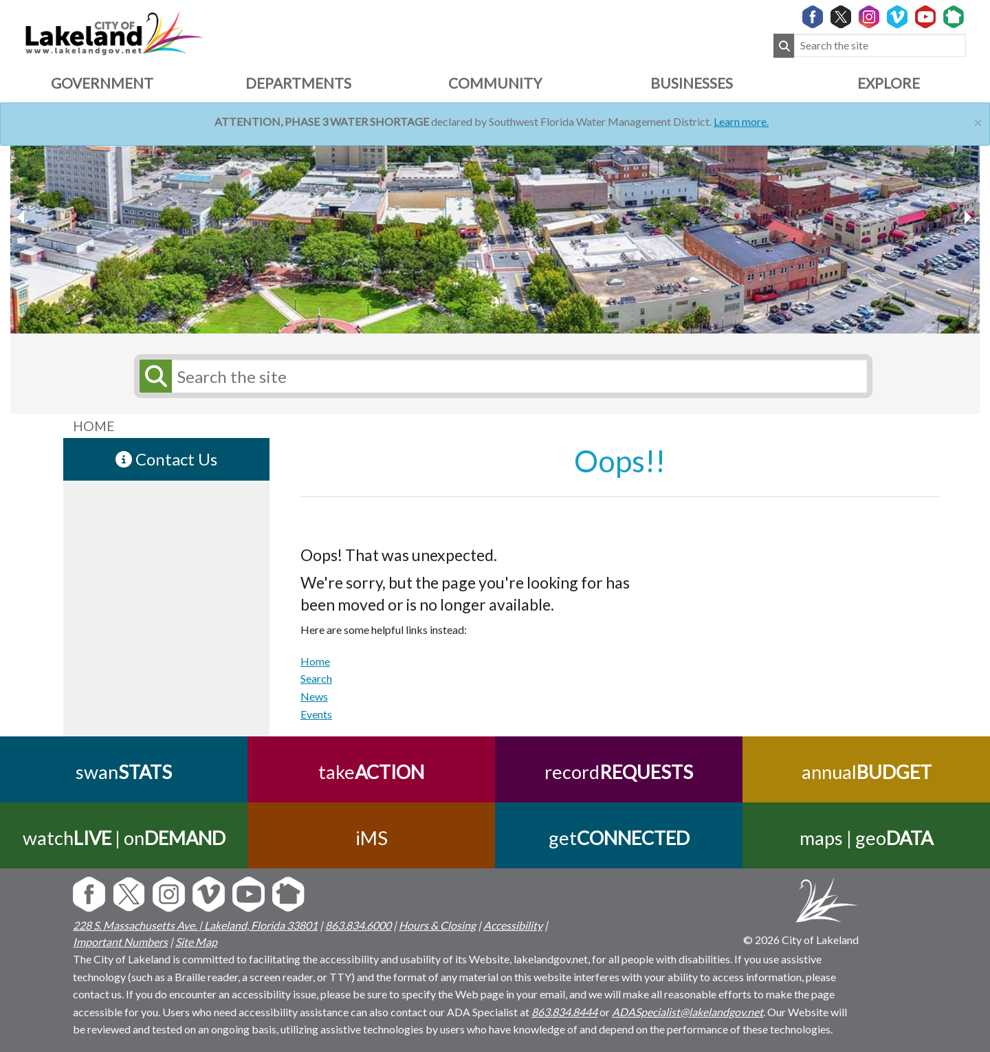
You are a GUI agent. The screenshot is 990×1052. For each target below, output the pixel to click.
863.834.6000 (358, 925)
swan (124, 771)
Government (102, 82)
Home (315, 661)
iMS (371, 837)
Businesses (691, 82)
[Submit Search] (783, 46)
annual (867, 771)
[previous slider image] (967, 217)
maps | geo (866, 837)
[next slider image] (22, 217)
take (371, 771)
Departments (298, 82)
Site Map (196, 941)
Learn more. (741, 121)
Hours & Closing (437, 925)
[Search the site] (880, 46)
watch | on (124, 837)
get (619, 837)
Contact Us (166, 459)
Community (495, 82)
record (618, 771)
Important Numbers (120, 941)
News (314, 696)
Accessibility (512, 925)
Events (316, 714)
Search (316, 678)
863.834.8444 (564, 1011)
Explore (888, 82)
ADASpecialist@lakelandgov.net (687, 1011)
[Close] (978, 120)
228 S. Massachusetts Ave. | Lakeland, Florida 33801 (195, 925)
